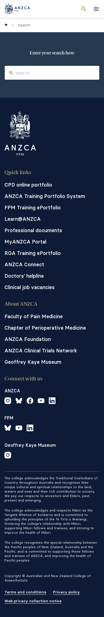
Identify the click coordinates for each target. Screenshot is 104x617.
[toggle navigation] (96, 9)
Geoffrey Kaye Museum (32, 362)
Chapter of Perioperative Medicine (45, 328)
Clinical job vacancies (29, 287)
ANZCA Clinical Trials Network (40, 350)
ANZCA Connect (24, 264)
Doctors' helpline (24, 276)
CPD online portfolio (28, 185)
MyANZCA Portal (25, 242)
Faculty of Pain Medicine (33, 316)
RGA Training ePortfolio (32, 253)
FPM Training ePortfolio (32, 207)
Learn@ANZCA (22, 219)
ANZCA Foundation (27, 339)
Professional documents (33, 230)
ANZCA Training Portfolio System (44, 196)
